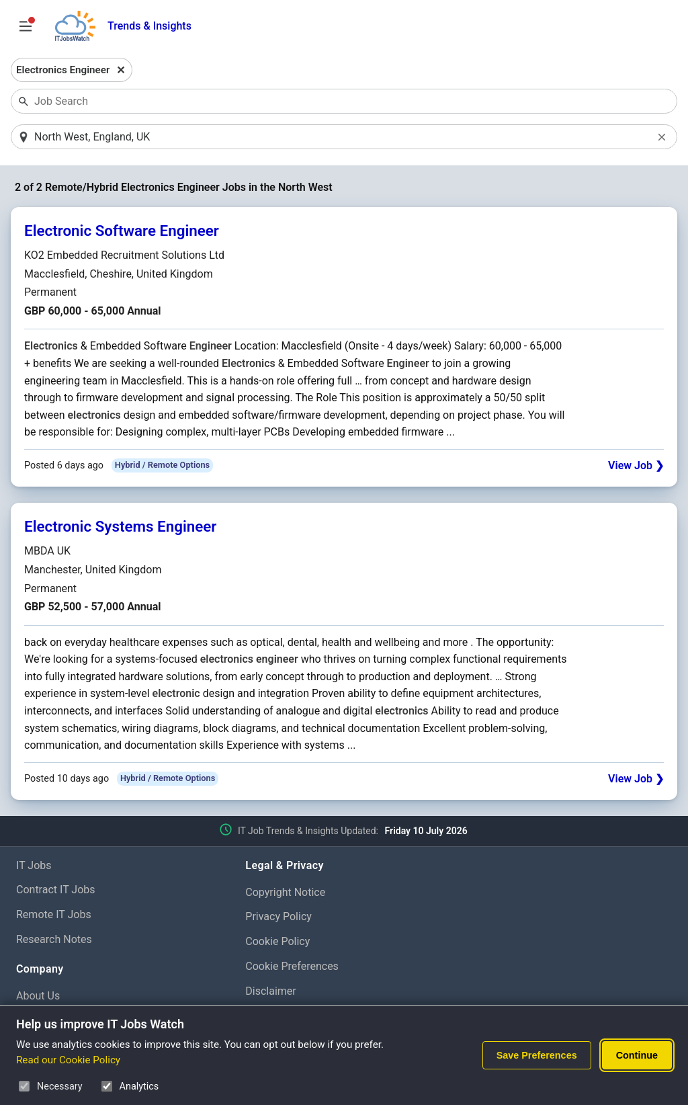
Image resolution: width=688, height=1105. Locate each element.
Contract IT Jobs (55, 889)
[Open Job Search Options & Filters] (25, 26)
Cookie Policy (277, 941)
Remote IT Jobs (53, 914)
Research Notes (54, 939)
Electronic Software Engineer (121, 230)
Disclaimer (270, 991)
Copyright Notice (285, 892)
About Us (38, 995)
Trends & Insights (149, 25)
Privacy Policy (278, 916)
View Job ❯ (636, 465)
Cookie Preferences (292, 966)
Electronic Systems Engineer (120, 526)
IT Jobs (34, 865)
